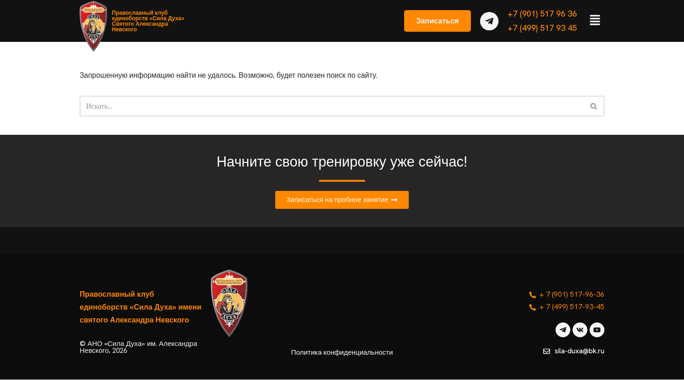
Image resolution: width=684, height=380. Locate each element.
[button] (595, 21)
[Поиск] (332, 106)
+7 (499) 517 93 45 (542, 28)
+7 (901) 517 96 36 (542, 13)
